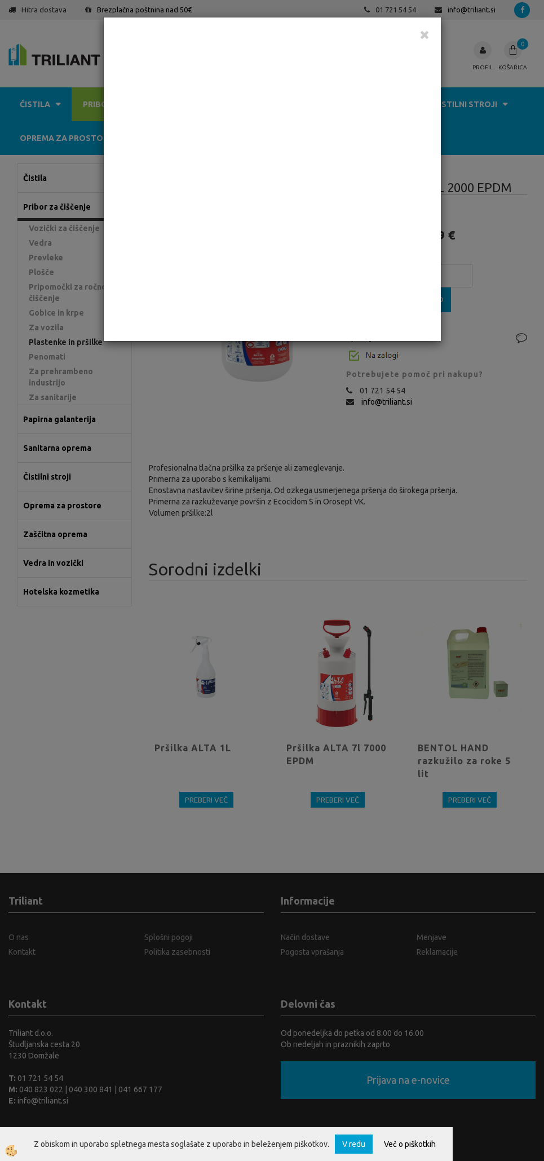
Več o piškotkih (410, 1144)
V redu (353, 1144)
